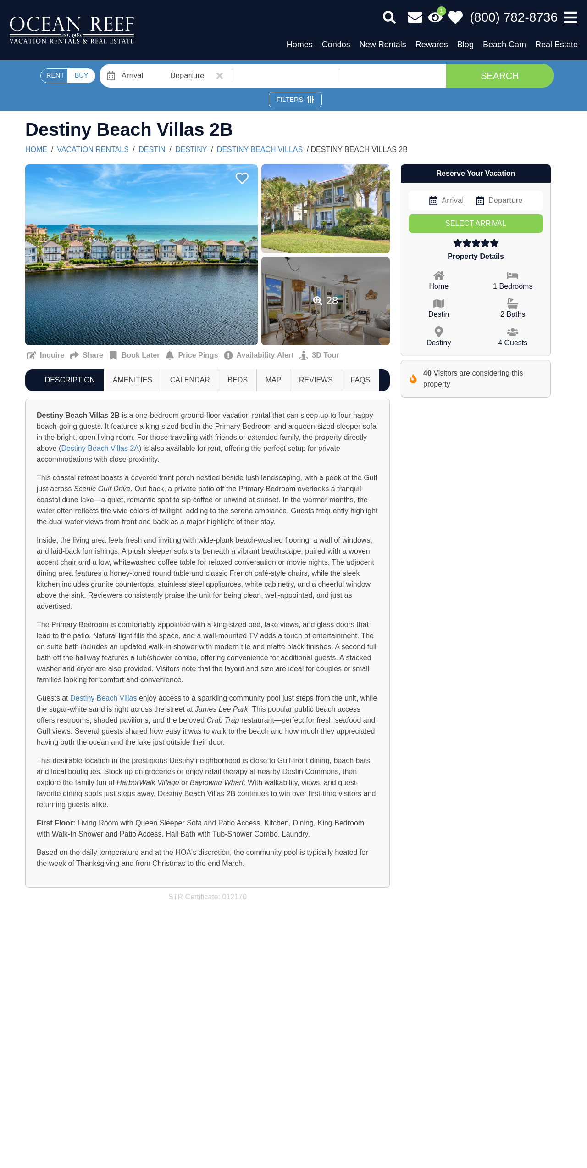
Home (36, 149)
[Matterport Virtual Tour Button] (319, 355)
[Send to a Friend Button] (86, 355)
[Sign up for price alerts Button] (191, 355)
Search (500, 76)
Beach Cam (504, 44)
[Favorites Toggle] (455, 17)
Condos (336, 44)
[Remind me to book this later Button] (134, 355)
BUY (82, 75)
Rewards (431, 44)
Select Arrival (475, 223)
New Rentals (383, 44)
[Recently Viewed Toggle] (435, 17)
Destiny (191, 149)
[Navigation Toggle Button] (570, 17)
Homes (300, 44)
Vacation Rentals (92, 149)
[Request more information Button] (45, 355)
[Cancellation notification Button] (259, 355)
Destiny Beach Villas (103, 698)
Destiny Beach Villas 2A (100, 448)
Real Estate (556, 44)
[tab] (70, 380)
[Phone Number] (514, 17)
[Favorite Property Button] (241, 175)
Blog (465, 44)
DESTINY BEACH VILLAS (260, 149)
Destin (152, 149)
